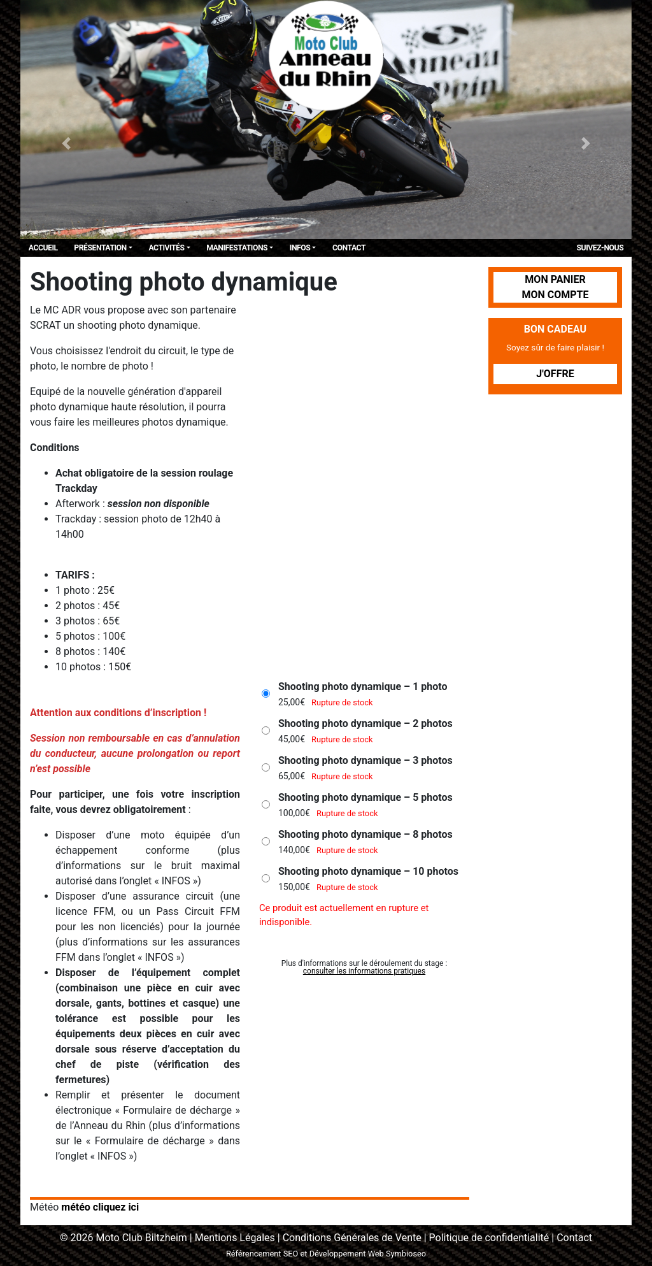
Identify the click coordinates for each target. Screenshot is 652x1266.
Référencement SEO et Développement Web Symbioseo (326, 1253)
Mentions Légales (235, 1238)
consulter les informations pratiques (364, 971)
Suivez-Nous (600, 247)
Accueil (43, 247)
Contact (348, 247)
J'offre (555, 374)
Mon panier (555, 279)
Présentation (100, 247)
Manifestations (236, 247)
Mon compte (554, 295)
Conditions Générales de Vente (352, 1238)
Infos (300, 247)
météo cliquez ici (100, 1207)
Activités (166, 247)
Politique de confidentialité (489, 1238)
